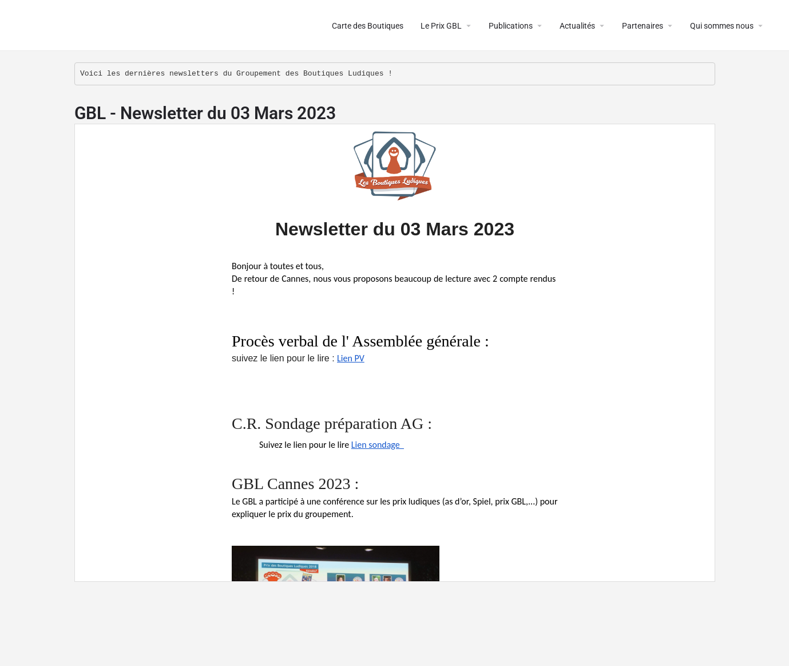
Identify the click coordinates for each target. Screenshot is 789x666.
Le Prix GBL (441, 25)
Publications (511, 25)
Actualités (577, 25)
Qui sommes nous (722, 25)
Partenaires (642, 25)
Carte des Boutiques (367, 25)
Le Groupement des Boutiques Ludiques (150, 25)
